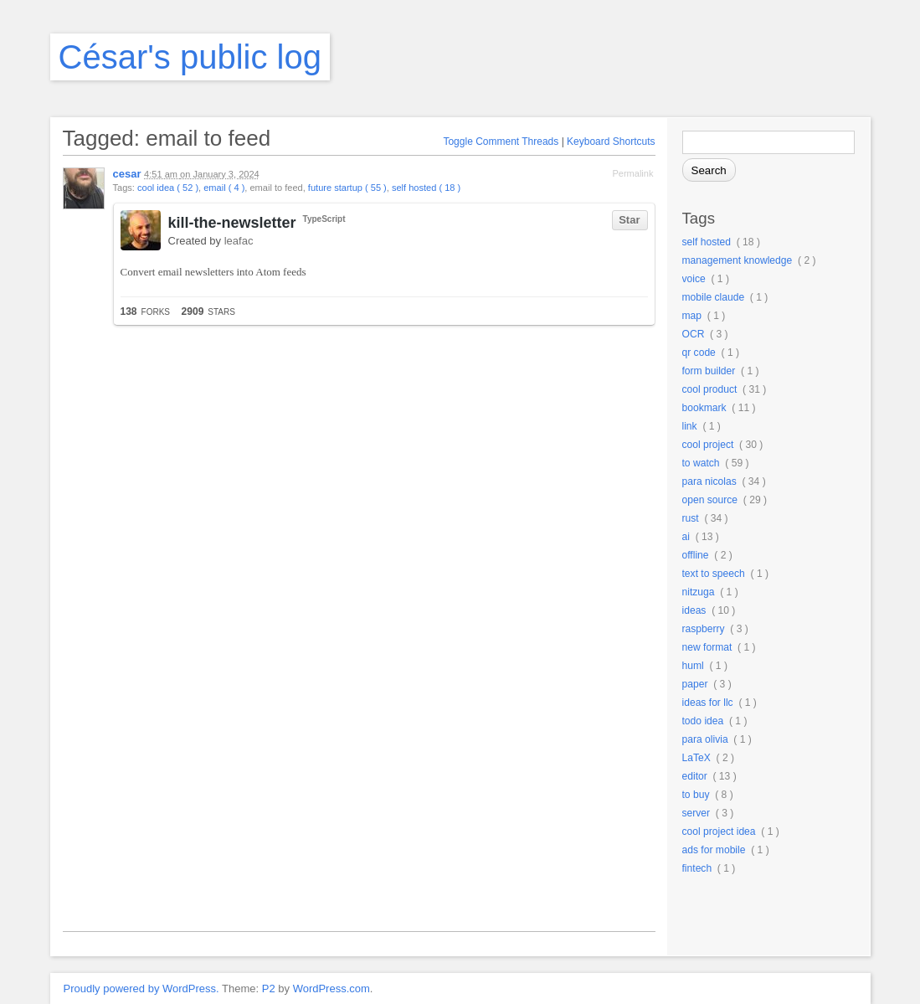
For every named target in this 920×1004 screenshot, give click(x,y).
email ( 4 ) (223, 188)
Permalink (632, 173)
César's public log (190, 57)
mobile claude (713, 297)
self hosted (707, 242)
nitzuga (698, 592)
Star (629, 220)
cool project (708, 445)
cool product (710, 389)
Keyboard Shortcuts (611, 141)
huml (693, 666)
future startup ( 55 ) (347, 188)
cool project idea (719, 831)
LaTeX (696, 758)
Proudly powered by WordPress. (141, 988)
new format (707, 647)
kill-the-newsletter (232, 222)
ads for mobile (714, 850)
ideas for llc (707, 702)
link (689, 426)
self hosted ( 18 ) (426, 188)
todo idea (703, 721)
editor (694, 776)
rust (690, 518)
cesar (127, 173)
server (696, 813)
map (692, 316)
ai (686, 537)
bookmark (704, 408)
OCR (693, 334)
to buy (696, 795)
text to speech (713, 573)
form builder (709, 371)
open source (710, 500)
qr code (699, 352)
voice (694, 279)
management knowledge (737, 260)
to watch (701, 463)
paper (695, 684)
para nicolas (709, 481)
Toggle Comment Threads (500, 141)
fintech (697, 868)
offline (695, 555)
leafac (239, 240)
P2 (268, 988)
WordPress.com (331, 988)
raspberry (703, 629)
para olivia (705, 739)
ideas (694, 610)
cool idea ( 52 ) (167, 188)
